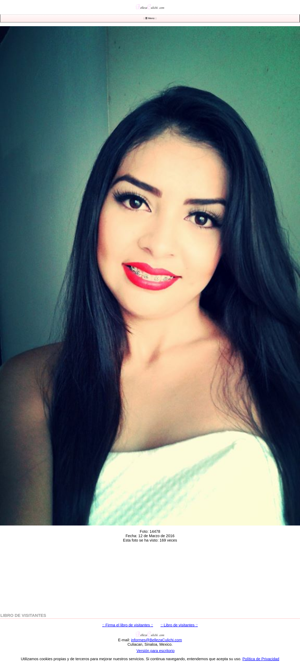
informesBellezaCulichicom (156, 640)
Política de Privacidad (260, 659)
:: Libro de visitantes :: (179, 625)
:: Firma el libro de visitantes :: (127, 625)
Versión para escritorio (155, 651)
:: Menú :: (150, 18)
